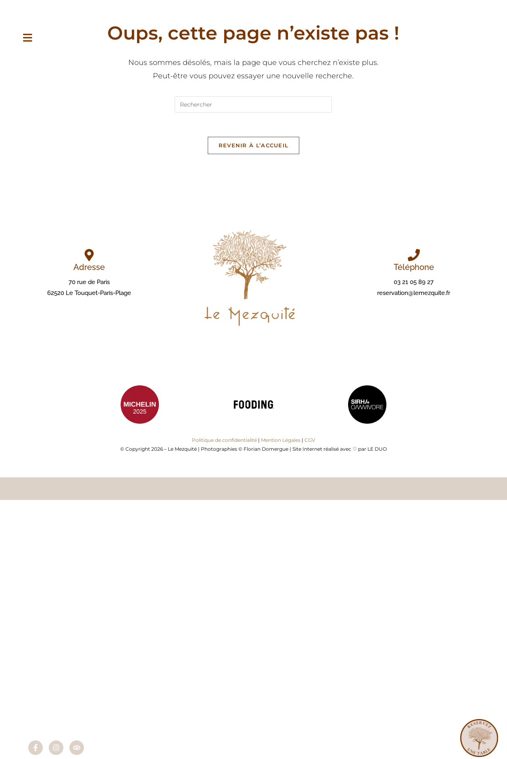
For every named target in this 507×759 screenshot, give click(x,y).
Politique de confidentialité (224, 440)
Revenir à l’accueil (254, 145)
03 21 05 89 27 (414, 282)
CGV (310, 440)
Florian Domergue (266, 449)
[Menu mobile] (27, 38)
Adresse (89, 267)
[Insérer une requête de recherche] (253, 104)
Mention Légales (280, 440)
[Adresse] (89, 255)
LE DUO (377, 449)
